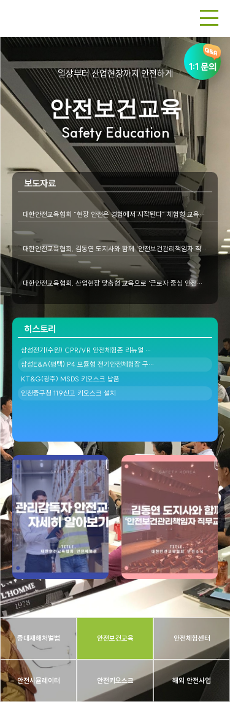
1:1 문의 (202, 57)
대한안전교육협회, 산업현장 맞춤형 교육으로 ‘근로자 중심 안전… (112, 283)
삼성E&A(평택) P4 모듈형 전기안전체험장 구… (87, 364)
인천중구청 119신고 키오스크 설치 (68, 393)
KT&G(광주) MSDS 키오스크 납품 (70, 379)
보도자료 (40, 183)
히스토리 (40, 329)
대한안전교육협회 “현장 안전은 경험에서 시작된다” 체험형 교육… (114, 214)
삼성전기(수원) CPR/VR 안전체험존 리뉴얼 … (86, 350)
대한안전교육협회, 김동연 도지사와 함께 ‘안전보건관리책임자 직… (115, 248)
